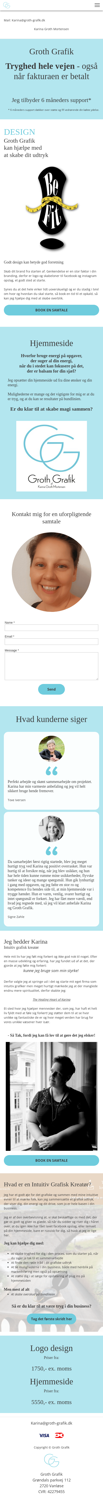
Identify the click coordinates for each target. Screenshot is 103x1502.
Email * (9, 636)
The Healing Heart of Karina (51, 999)
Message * (12, 650)
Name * (10, 622)
